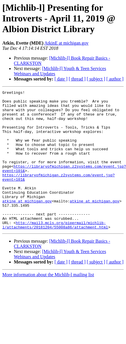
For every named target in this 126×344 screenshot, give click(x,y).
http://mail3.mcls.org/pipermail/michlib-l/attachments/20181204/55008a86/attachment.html (55, 252)
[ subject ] (96, 78)
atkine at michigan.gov (27, 223)
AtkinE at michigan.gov (66, 43)
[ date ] (60, 78)
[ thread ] (77, 78)
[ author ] (115, 78)
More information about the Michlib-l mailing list (48, 302)
